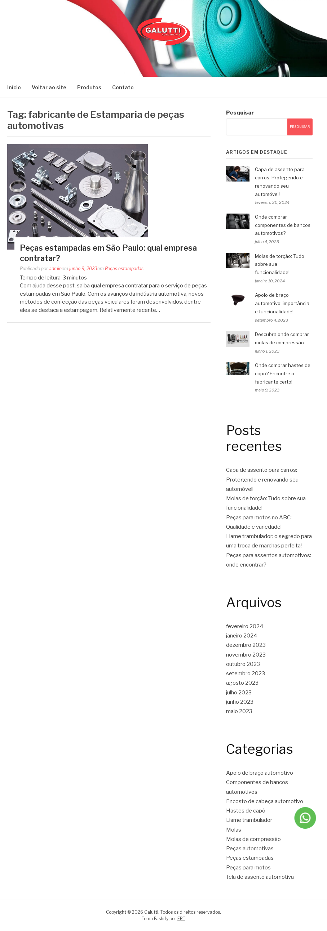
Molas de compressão (253, 839)
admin (55, 268)
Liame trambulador (249, 820)
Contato (123, 87)
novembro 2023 (246, 655)
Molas (233, 830)
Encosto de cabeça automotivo (264, 801)
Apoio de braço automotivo (259, 773)
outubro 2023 (243, 664)
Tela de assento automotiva (260, 877)
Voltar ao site (49, 87)
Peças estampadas (124, 268)
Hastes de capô (245, 810)
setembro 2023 (245, 673)
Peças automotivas (250, 848)
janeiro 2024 (241, 635)
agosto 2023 (242, 683)
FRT (181, 918)
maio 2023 (239, 711)
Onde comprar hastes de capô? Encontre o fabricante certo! (282, 373)
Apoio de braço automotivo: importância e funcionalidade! (282, 303)
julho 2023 (239, 692)
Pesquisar (240, 112)
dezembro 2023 (246, 645)
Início (14, 87)
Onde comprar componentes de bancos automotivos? (282, 225)
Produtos (89, 87)
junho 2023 (239, 702)
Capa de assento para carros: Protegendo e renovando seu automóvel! (262, 479)
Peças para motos (248, 867)
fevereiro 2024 (244, 626)
